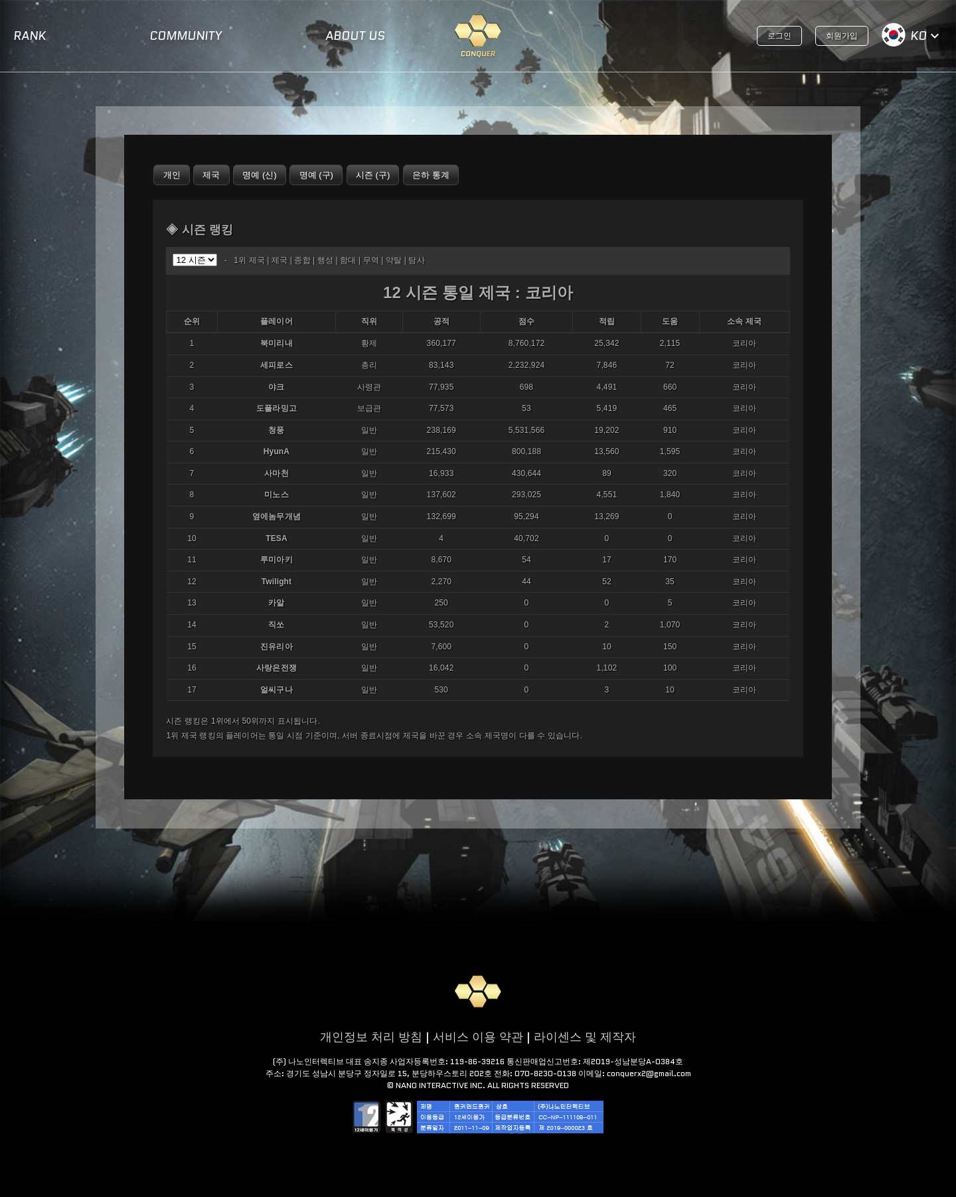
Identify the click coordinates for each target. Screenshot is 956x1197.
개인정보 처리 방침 (371, 1037)
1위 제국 (249, 260)
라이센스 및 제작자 (585, 1037)
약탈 (394, 260)
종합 (302, 260)
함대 (348, 260)
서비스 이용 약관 (478, 1037)
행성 (325, 260)
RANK (29, 35)
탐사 (416, 260)
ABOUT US (355, 35)
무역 (371, 260)
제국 (279, 260)
